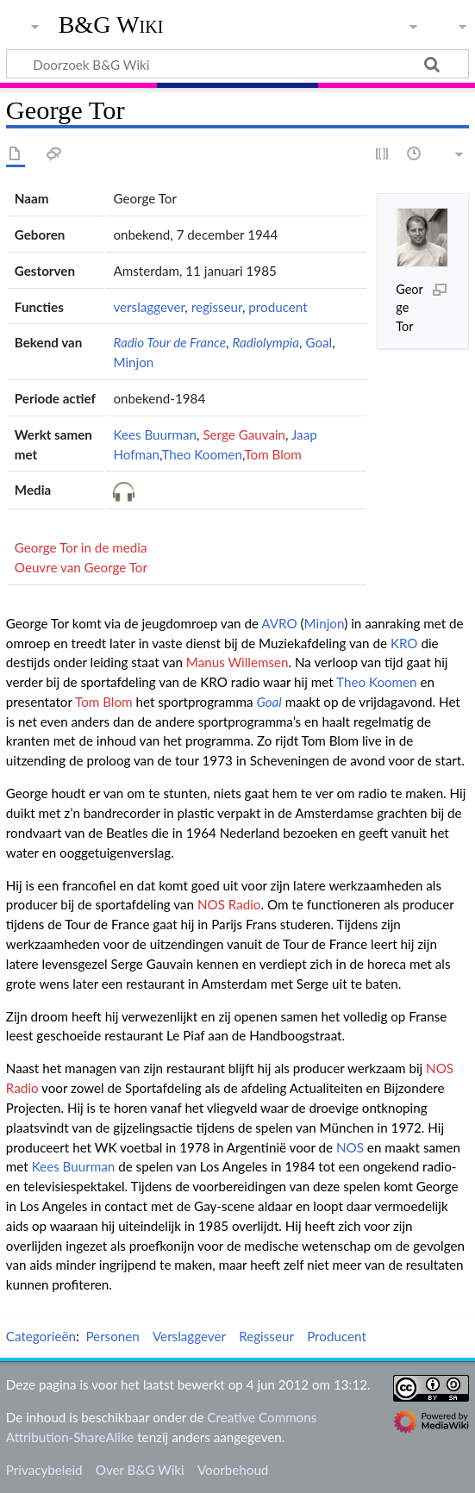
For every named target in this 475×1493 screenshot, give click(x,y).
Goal (318, 342)
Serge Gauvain (244, 434)
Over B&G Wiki (140, 1469)
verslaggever (148, 307)
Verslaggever (189, 1336)
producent (277, 307)
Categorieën (41, 1336)
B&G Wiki (111, 25)
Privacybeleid (44, 1469)
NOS (350, 1147)
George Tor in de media (81, 547)
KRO (404, 643)
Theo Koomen (201, 454)
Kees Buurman (155, 434)
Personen (112, 1336)
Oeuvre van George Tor (81, 567)
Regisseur (266, 1336)
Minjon (133, 362)
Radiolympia (265, 342)
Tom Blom (272, 454)
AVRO (279, 623)
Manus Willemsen (237, 662)
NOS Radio (229, 904)
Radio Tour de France (169, 342)
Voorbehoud (232, 1469)
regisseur (216, 307)
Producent (336, 1336)
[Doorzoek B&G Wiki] (237, 64)
